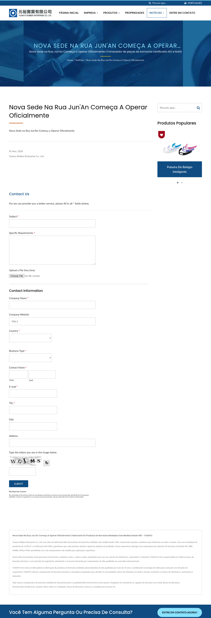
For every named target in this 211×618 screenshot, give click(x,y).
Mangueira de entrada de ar (122, 582)
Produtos (111, 13)
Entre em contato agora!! (179, 612)
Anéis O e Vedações (57, 586)
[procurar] (150, 3)
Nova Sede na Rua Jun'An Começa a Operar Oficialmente (115, 60)
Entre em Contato (182, 13)
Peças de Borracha (75, 586)
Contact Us (110, 586)
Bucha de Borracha (171, 582)
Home (70, 60)
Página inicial (69, 13)
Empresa (91, 13)
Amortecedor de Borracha (24, 586)
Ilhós (46, 586)
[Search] (167, 3)
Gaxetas (39, 586)
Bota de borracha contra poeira (95, 582)
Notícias (157, 13)
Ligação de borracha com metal (148, 582)
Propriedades (134, 13)
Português (195, 3)
